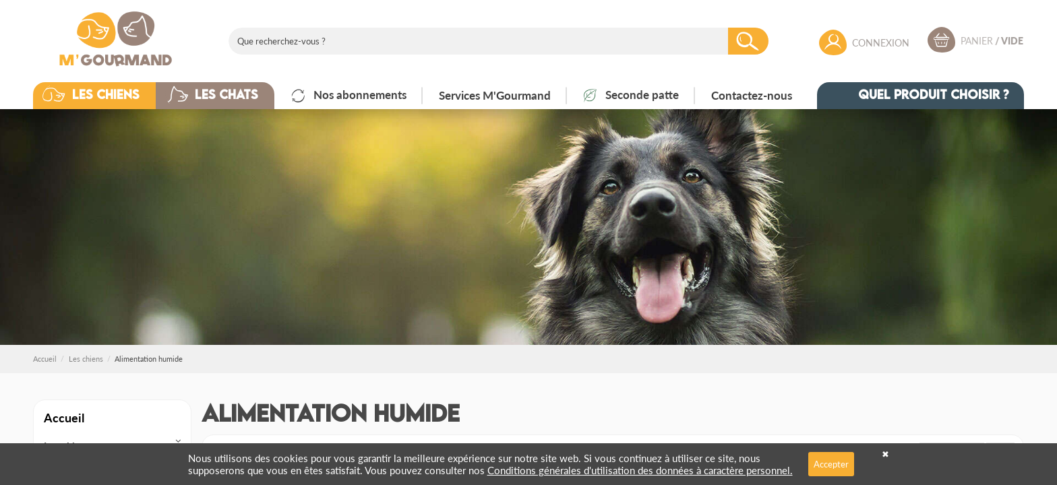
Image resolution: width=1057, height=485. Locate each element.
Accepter (831, 463)
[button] (104, 95)
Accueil (64, 417)
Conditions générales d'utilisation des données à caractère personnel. (640, 470)
